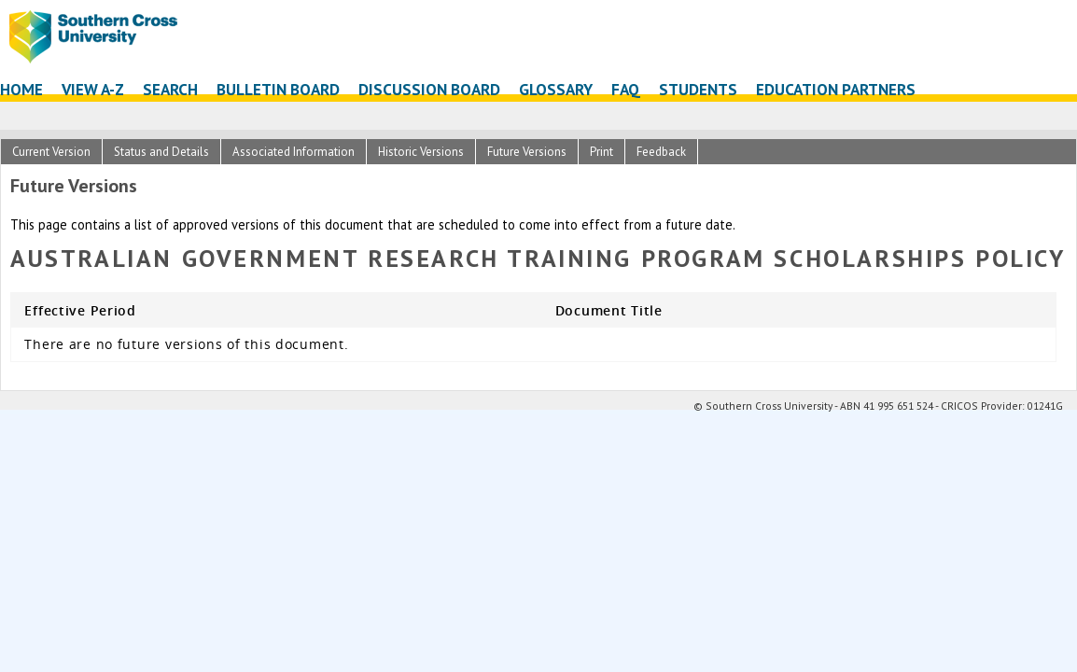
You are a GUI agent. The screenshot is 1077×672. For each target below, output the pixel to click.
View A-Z (93, 89)
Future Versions (526, 152)
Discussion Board (429, 89)
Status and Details (161, 152)
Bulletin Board (278, 89)
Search (170, 89)
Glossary (556, 89)
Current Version (51, 152)
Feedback (661, 152)
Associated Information (293, 152)
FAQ (625, 89)
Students (698, 89)
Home (21, 89)
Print (601, 152)
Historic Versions (421, 152)
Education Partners (836, 89)
